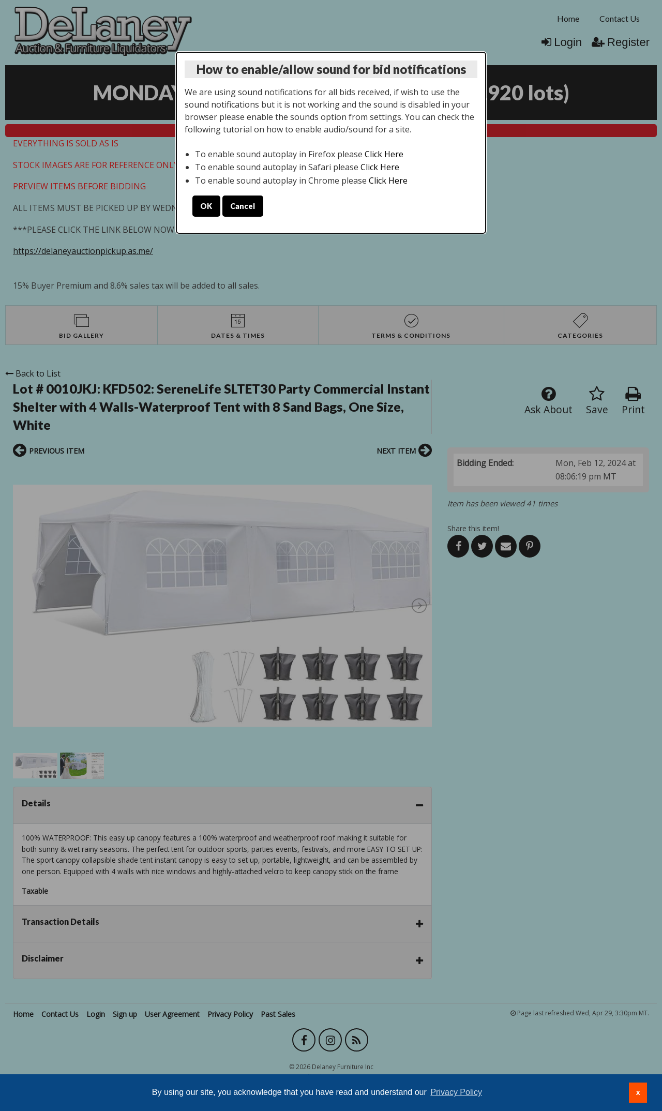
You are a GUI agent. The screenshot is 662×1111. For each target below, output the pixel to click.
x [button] (638, 1092)
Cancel (242, 206)
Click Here (384, 154)
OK (206, 206)
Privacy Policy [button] (456, 1092)
